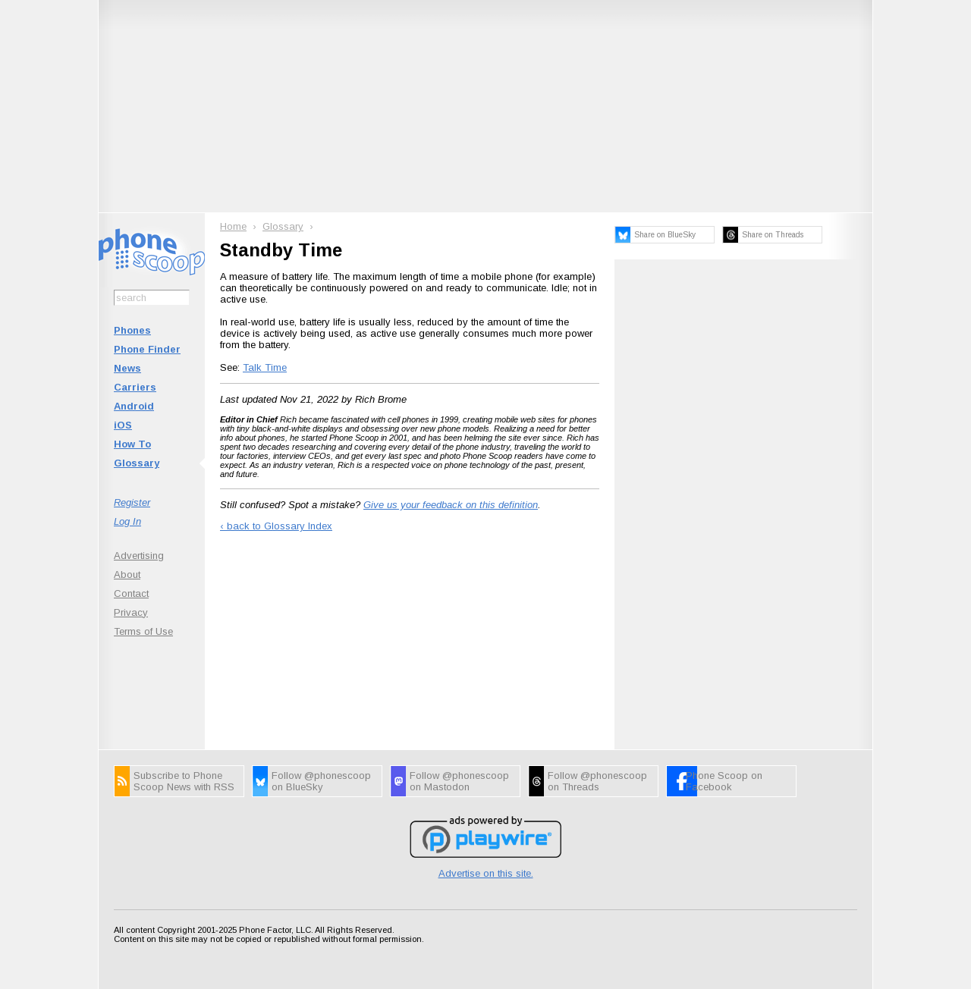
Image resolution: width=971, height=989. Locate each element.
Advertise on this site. (485, 873)
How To (132, 444)
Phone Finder (147, 349)
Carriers (135, 387)
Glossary (136, 463)
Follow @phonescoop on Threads (597, 781)
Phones (132, 330)
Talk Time (265, 367)
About (127, 574)
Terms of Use (143, 631)
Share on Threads (772, 235)
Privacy (131, 612)
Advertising (139, 555)
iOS (123, 425)
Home (233, 226)
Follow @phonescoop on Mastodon (459, 781)
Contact (131, 593)
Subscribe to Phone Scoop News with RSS (184, 781)
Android (134, 406)
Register (132, 502)
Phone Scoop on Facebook (724, 781)
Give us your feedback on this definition (450, 504)
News (127, 368)
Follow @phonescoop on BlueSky (321, 781)
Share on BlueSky (665, 235)
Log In (127, 521)
